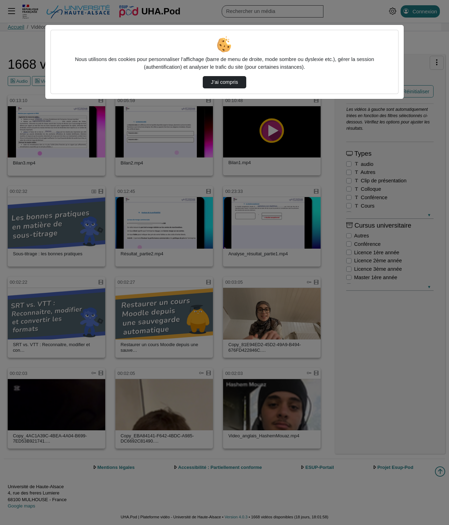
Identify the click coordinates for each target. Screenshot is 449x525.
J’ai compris (224, 82)
